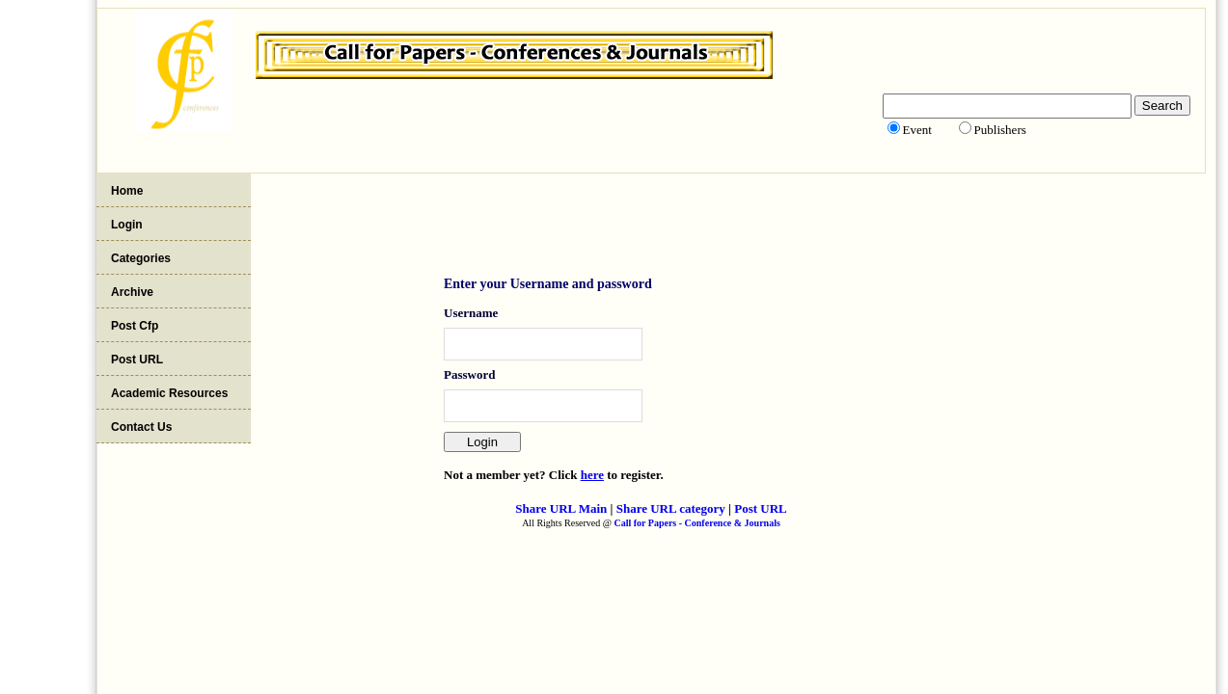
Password (469, 374)
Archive (132, 292)
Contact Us (141, 427)
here (592, 474)
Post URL (137, 359)
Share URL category (670, 508)
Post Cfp (134, 326)
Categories (141, 258)
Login (127, 224)
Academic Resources (169, 393)
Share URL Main (561, 508)
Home (127, 191)
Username (471, 313)
